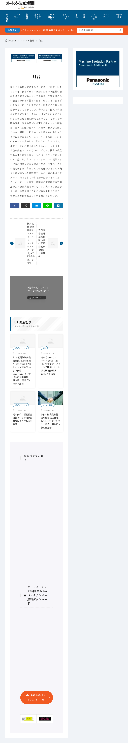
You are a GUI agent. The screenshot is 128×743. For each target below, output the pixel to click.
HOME (7, 18)
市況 (76, 15)
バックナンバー (106, 16)
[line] (47, 205)
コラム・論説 (93, 16)
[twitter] (25, 205)
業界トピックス (37, 16)
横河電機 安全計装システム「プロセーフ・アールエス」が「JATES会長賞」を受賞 (31, 243)
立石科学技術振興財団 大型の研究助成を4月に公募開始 (41, 243)
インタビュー (17, 15)
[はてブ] (36, 205)
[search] (120, 30)
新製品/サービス (21, 348)
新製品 (27, 16)
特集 (84, 15)
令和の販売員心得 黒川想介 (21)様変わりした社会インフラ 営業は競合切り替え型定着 (50, 421)
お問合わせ (119, 15)
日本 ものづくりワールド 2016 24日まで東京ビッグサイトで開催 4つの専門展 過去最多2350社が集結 (50, 365)
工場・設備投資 (51, 16)
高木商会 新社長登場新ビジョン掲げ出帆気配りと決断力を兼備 (22, 419)
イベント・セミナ (65, 16)
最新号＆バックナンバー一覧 (36, 697)
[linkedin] (58, 205)
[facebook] (14, 205)
